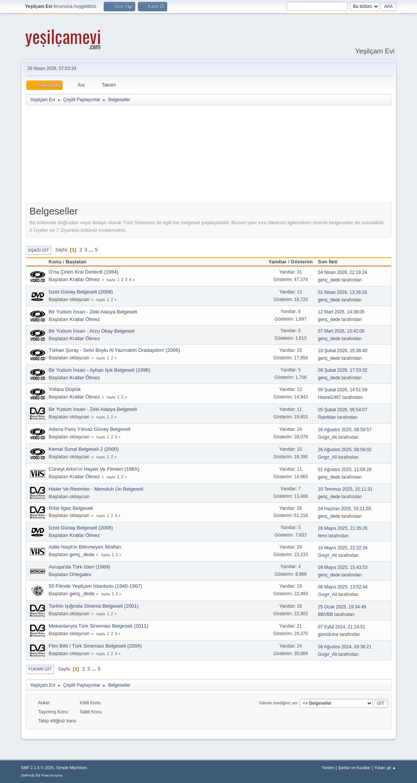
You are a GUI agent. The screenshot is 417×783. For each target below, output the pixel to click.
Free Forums (52, 775)
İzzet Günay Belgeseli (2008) (81, 292)
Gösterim (302, 262)
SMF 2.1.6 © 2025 (37, 767)
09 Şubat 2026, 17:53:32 (342, 370)
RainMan (327, 417)
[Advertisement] (208, 155)
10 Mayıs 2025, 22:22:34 (342, 547)
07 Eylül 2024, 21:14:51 (341, 626)
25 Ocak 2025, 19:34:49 (342, 607)
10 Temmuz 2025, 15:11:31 (345, 489)
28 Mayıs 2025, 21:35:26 (342, 528)
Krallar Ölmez (85, 279)
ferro (322, 535)
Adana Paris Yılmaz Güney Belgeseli (90, 429)
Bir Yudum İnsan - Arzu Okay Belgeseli (92, 331)
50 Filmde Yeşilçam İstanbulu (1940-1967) (95, 586)
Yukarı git (40, 669)
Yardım (328, 767)
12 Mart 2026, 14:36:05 (341, 312)
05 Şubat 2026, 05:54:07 (342, 409)
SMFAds (28, 775)
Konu (55, 262)
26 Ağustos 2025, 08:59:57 (345, 429)
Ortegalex (80, 574)
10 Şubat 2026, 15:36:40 (342, 350)
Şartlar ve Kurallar (354, 767)
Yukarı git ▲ (385, 767)
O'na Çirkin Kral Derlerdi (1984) (84, 272)
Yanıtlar (278, 262)
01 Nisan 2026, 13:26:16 (342, 292)
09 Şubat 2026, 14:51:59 (342, 389)
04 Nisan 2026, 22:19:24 (342, 272)
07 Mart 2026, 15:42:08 (341, 331)
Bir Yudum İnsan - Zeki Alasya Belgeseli (93, 312)
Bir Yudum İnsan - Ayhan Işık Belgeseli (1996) (100, 370)
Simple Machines (71, 767)
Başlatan (76, 262)
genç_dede (329, 280)
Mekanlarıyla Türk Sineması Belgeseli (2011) (98, 626)
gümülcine (328, 634)
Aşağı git (38, 250)
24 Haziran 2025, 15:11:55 (344, 508)
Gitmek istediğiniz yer (278, 703)
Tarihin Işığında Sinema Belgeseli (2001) (94, 606)
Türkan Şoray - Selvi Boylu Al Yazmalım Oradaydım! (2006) (114, 350)
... (92, 249)
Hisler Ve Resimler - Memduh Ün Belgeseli (96, 489)
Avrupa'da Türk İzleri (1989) (79, 567)
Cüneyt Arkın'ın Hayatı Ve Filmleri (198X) (94, 469)
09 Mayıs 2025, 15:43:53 (342, 567)
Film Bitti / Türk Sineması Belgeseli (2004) (95, 646)
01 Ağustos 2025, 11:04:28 (345, 469)
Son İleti (331, 262)
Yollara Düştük (65, 389)
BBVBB (325, 614)
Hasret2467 (329, 397)
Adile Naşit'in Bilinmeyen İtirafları (85, 547)
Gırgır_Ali (327, 437)
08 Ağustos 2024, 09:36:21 (345, 646)
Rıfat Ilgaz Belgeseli (71, 508)
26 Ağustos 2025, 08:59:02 (345, 449)
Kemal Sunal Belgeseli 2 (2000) (84, 449)
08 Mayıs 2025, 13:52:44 (342, 587)
